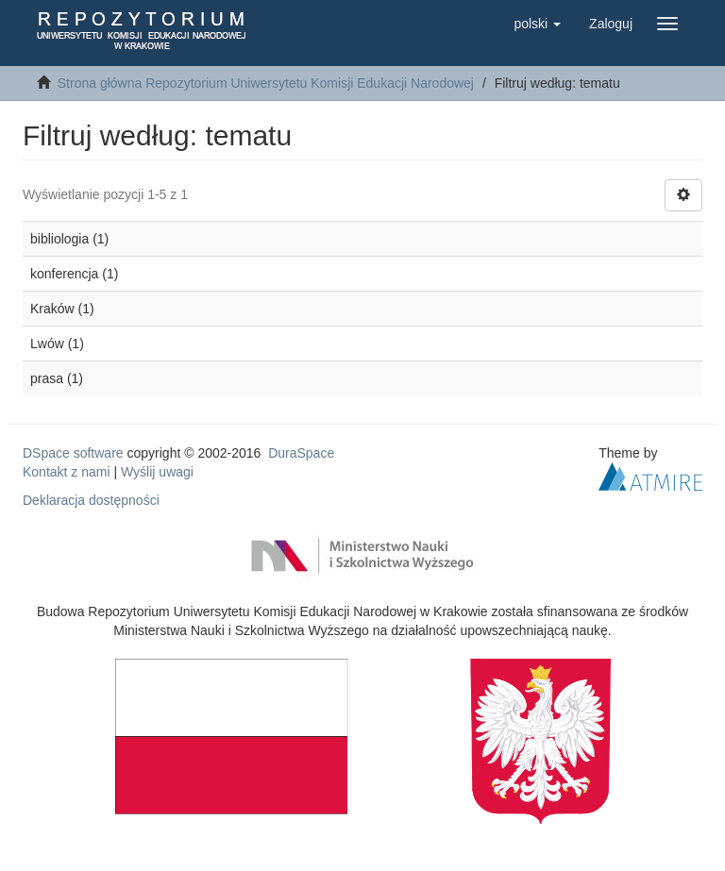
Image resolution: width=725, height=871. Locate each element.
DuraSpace (301, 453)
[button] (537, 23)
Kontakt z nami (66, 471)
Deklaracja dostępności (91, 500)
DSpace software (73, 453)
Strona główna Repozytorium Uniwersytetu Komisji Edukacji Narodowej (266, 83)
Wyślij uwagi (157, 471)
